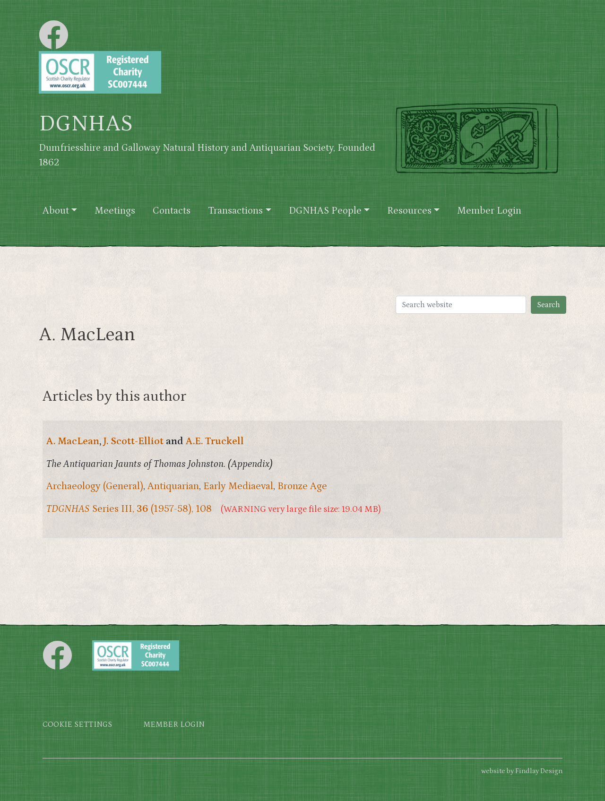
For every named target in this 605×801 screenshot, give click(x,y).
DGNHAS (86, 124)
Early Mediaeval (238, 486)
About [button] (56, 210)
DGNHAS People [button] (325, 210)
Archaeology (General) (94, 486)
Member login (174, 724)
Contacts (171, 210)
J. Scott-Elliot (134, 441)
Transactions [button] (235, 210)
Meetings (115, 210)
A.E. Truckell (215, 441)
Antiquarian (173, 486)
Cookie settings (77, 724)
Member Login (489, 210)
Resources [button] (409, 210)
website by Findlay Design (521, 771)
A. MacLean (72, 441)
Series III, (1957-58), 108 (129, 509)
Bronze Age (302, 486)
